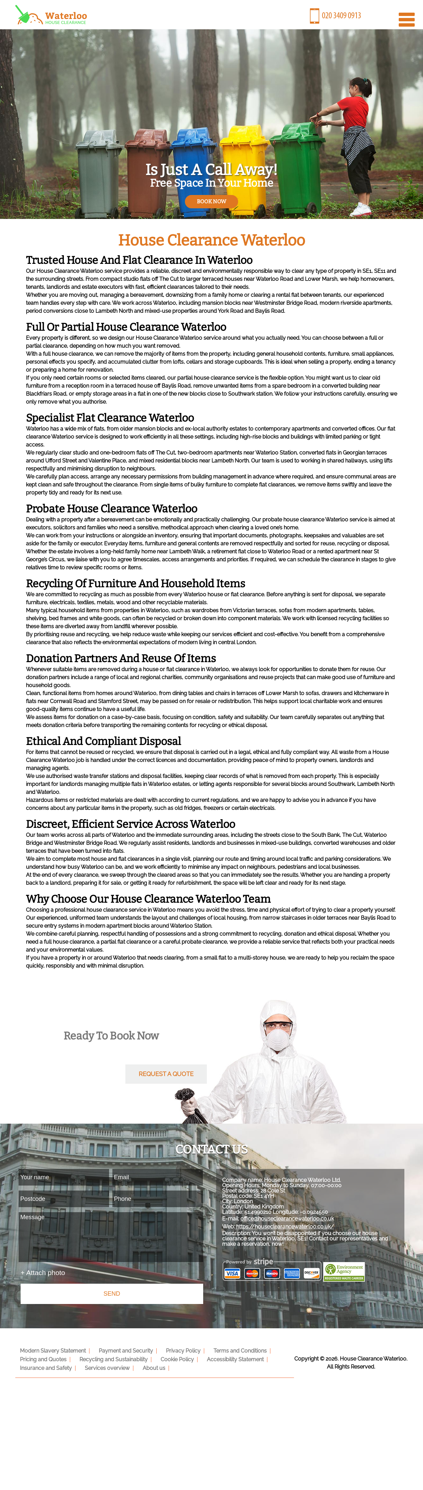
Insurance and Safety (44, 1367)
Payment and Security (122, 1350)
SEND (111, 1293)
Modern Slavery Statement (51, 1350)
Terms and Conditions (230, 1350)
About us (147, 1367)
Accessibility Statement (226, 1358)
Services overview (103, 1367)
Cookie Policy (170, 1358)
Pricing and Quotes (42, 1358)
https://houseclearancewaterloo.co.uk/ (296, 1234)
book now (211, 201)
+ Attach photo (43, 1272)
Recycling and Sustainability (109, 1358)
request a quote (166, 1073)
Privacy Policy (176, 1350)
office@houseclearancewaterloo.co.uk (298, 1226)
